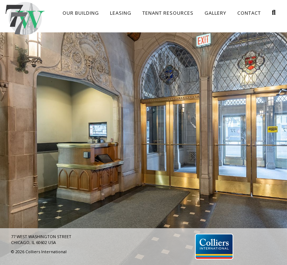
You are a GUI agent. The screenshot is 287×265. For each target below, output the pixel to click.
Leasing (120, 13)
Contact (249, 13)
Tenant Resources (168, 13)
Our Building (81, 13)
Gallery (215, 13)
